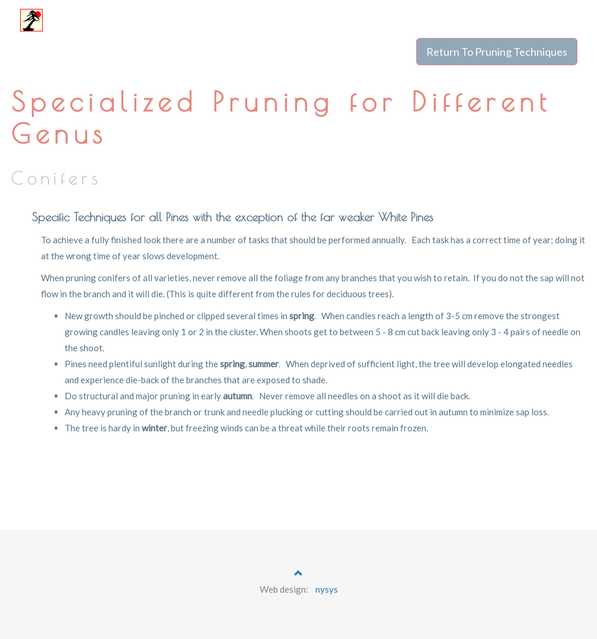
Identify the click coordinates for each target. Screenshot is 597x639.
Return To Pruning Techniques (496, 51)
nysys (326, 589)
